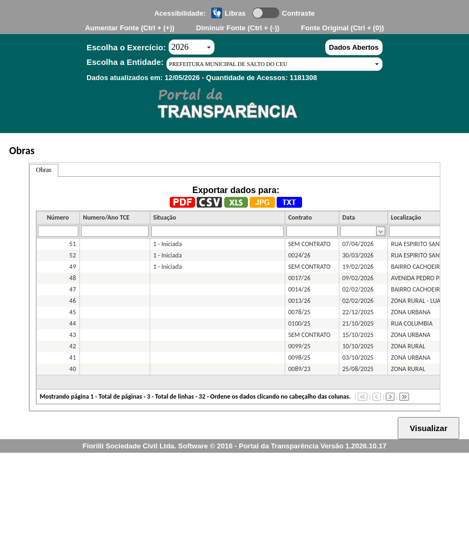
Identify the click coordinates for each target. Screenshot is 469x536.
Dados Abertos (354, 47)
